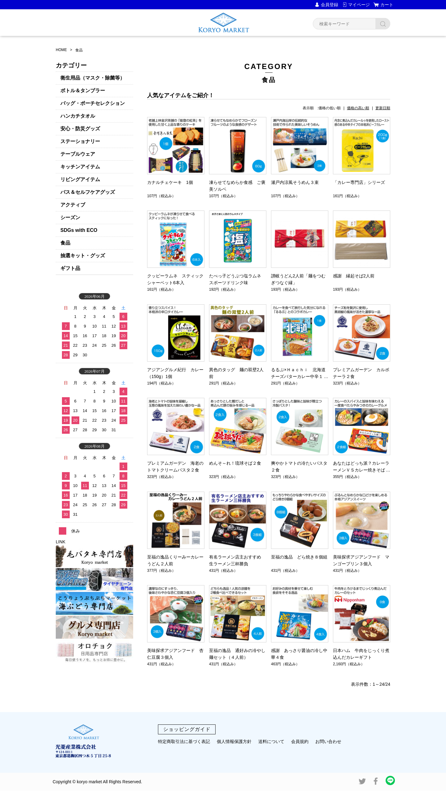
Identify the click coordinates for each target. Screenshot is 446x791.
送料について (271, 741)
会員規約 (299, 741)
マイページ (359, 4)
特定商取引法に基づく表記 (184, 741)
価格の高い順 (358, 108)
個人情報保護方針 (234, 741)
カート (386, 4)
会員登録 (329, 4)
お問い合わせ (328, 741)
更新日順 (382, 108)
